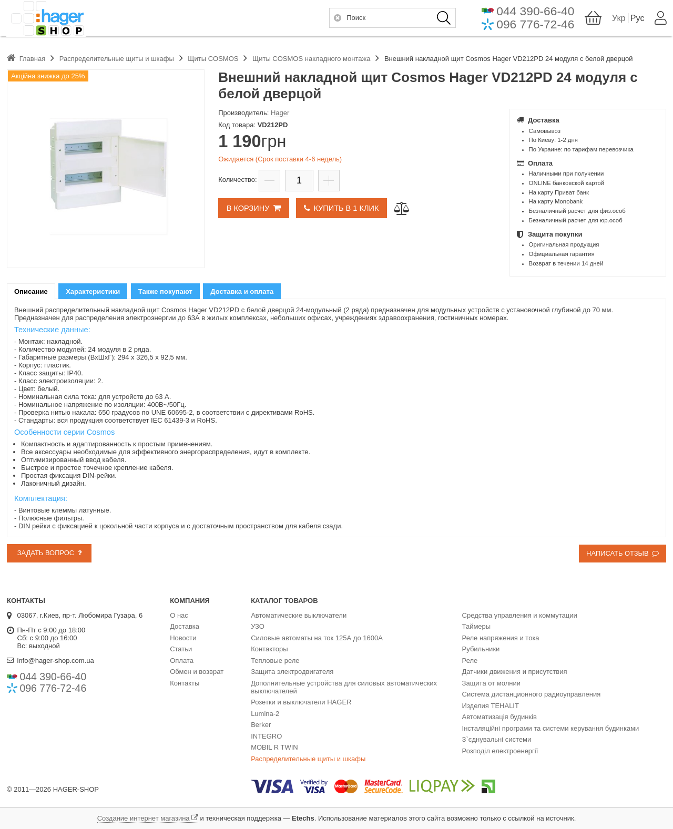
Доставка (184, 626)
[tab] (31, 291)
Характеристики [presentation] (93, 291)
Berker (261, 725)
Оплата (181, 660)
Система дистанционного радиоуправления (531, 694)
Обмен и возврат (196, 672)
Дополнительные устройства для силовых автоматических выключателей (344, 687)
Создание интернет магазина (143, 818)
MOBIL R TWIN (274, 747)
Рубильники (481, 649)
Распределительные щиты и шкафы (308, 759)
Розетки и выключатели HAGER (301, 702)
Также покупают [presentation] (165, 291)
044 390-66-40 (535, 13)
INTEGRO (266, 736)
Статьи (181, 649)
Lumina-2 (265, 714)
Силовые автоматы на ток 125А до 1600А (317, 638)
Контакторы (269, 649)
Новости (183, 638)
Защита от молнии (491, 683)
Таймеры (476, 626)
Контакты (184, 683)
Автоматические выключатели (298, 615)
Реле (470, 660)
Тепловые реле (275, 660)
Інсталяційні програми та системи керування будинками (550, 728)
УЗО (257, 626)
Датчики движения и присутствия (514, 672)
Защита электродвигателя (292, 672)
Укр (618, 20)
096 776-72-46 (535, 27)
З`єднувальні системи (497, 739)
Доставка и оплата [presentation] (241, 291)
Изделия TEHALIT (490, 706)
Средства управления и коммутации (519, 615)
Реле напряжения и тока (500, 638)
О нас (179, 615)
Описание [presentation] (31, 291)
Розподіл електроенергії (500, 751)
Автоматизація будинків (499, 717)
